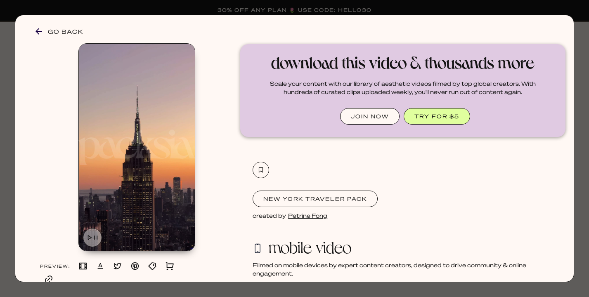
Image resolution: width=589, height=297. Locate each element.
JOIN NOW (370, 116)
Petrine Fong (307, 215)
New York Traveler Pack (315, 198)
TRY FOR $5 (436, 116)
